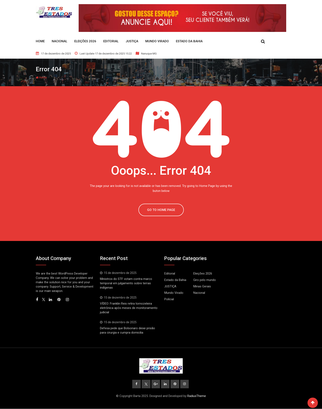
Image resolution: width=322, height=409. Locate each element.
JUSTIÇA (132, 41)
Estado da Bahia (189, 41)
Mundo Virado (157, 41)
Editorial (111, 41)
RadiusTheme (196, 396)
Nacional (59, 41)
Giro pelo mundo (204, 280)
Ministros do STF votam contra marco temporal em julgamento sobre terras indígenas (126, 283)
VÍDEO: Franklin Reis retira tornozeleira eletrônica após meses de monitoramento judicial (128, 308)
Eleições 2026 (85, 41)
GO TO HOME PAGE (161, 210)
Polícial (169, 299)
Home (40, 41)
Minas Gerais (202, 286)
